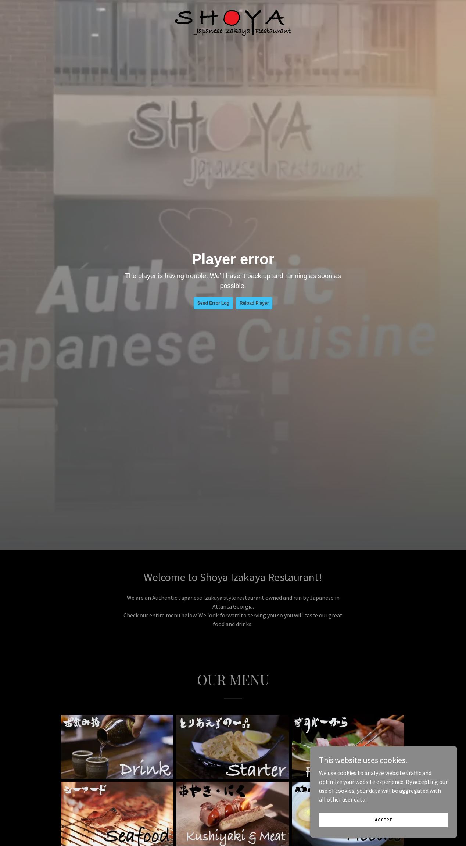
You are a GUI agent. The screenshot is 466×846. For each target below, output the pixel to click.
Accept (383, 819)
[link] (232, 21)
